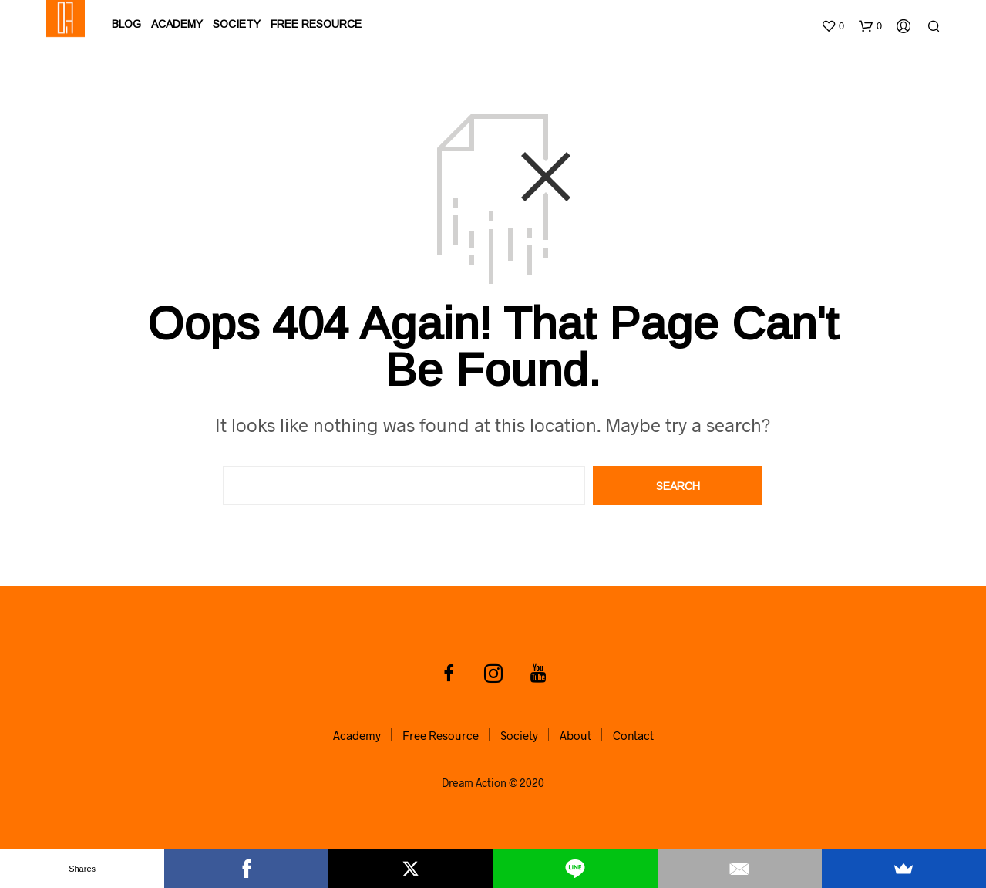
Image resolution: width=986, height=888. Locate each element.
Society (237, 23)
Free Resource (316, 23)
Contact (633, 735)
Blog (126, 23)
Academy (177, 23)
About (575, 735)
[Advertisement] (493, 160)
